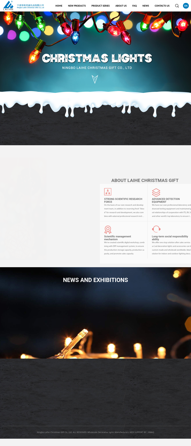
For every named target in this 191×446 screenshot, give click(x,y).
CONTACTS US (162, 5)
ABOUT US (121, 5)
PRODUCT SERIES (100, 5)
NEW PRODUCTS (77, 5)
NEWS (145, 5)
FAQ (134, 5)
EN (185, 5)
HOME (58, 5)
